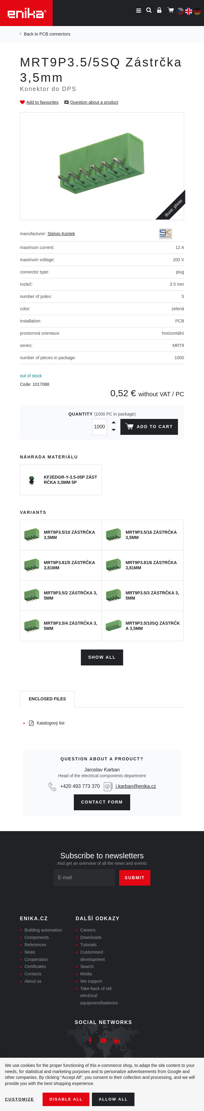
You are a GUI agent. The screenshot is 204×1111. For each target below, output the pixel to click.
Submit (135, 876)
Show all (102, 656)
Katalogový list (46, 722)
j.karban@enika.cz (136, 785)
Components (37, 936)
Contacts (33, 972)
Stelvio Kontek (61, 233)
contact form (102, 801)
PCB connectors (54, 34)
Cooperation (36, 958)
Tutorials (88, 943)
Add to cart (148, 427)
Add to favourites (42, 102)
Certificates (35, 965)
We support (91, 979)
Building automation (43, 929)
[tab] (47, 698)
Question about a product (94, 102)
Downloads (90, 936)
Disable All (68, 1099)
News (30, 950)
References (36, 943)
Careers (88, 929)
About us (33, 979)
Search (87, 965)
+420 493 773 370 (80, 785)
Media (86, 972)
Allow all (117, 1099)
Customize (20, 1099)
